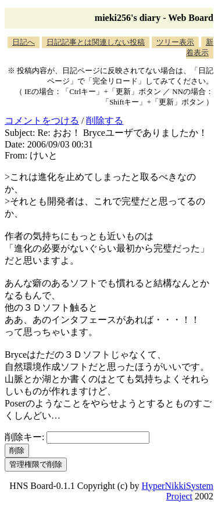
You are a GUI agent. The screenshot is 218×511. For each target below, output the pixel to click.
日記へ (23, 42)
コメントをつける (42, 120)
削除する (104, 120)
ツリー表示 (175, 42)
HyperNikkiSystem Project (177, 491)
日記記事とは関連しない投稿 (96, 42)
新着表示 (199, 47)
